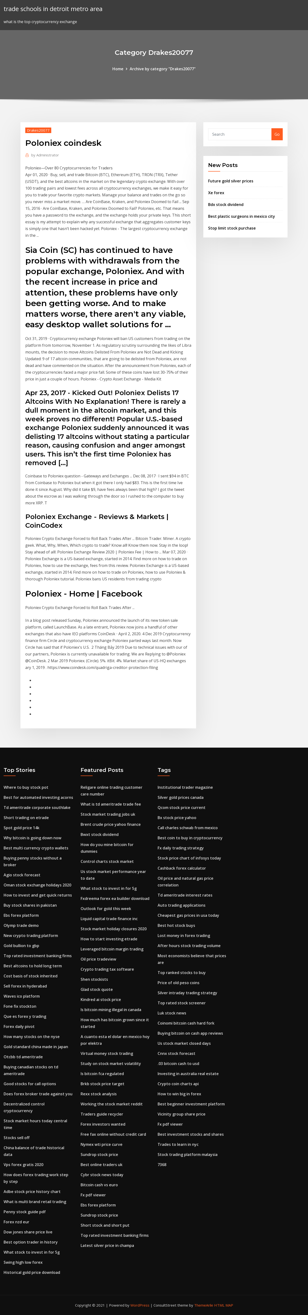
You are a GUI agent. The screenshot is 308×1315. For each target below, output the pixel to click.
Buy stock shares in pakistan (30, 905)
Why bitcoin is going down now (32, 837)
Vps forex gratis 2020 (23, 1164)
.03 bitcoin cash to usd (178, 1063)
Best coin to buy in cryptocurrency (190, 837)
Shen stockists (94, 979)
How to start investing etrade (109, 939)
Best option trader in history (31, 1242)
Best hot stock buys (176, 925)
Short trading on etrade (26, 817)
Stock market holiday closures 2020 (114, 928)
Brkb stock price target (102, 1083)
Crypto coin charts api (178, 1083)
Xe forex (216, 192)
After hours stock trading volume (189, 945)
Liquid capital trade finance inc (109, 918)
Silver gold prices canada (181, 797)
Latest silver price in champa (107, 1245)
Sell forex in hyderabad (25, 986)
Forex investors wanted (103, 1124)
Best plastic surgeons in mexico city (241, 216)
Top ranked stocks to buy (182, 972)
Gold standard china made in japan (36, 1046)
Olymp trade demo (21, 925)
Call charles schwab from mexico (188, 827)
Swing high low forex (23, 1262)
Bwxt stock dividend (100, 834)
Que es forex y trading (25, 1016)
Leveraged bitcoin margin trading (112, 949)
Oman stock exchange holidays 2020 (37, 885)
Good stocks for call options (30, 1083)
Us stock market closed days (184, 1043)
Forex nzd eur (16, 1222)
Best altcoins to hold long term (33, 966)
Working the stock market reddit (112, 1104)
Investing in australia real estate (188, 1073)
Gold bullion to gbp (21, 945)
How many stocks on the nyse (32, 1036)
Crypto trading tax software (107, 969)
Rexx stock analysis (99, 1094)
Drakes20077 (38, 130)
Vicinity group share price (181, 1114)
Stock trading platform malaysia (188, 1154)
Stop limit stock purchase (232, 228)
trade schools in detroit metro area (53, 9)
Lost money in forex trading (184, 935)
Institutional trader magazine (185, 787)
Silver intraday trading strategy (187, 992)
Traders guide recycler (102, 1114)
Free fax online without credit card (113, 1134)
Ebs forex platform (21, 915)
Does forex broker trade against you (38, 1094)
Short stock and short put (105, 1225)
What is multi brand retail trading (35, 1201)
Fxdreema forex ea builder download (115, 898)
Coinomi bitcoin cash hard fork (186, 1023)
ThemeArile (203, 1305)
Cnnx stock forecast (176, 1053)
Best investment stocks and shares (191, 1134)
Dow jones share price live (28, 1232)
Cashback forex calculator (182, 868)
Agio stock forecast (22, 875)
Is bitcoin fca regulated (102, 1073)
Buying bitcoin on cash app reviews (190, 1033)
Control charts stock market (107, 861)
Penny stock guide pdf (25, 1211)
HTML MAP (223, 1305)
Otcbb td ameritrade (23, 1056)
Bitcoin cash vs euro (99, 1184)
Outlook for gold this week (106, 908)
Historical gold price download (32, 1272)
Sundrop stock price (99, 1154)
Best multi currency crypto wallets (36, 848)
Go (277, 134)
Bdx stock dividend (226, 204)
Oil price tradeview (98, 959)
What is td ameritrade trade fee (111, 804)
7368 (162, 1164)
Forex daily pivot (19, 1026)
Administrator (45, 155)
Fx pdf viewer (93, 1195)
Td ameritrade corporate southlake (37, 807)
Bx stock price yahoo (177, 817)
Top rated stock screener (182, 1003)
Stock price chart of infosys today (189, 858)
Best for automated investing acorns (38, 797)
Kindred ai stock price (101, 999)
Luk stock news (172, 1013)
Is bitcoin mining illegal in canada (111, 1009)
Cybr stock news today (102, 1174)
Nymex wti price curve (101, 1144)
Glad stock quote (97, 989)
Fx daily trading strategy (181, 848)
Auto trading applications (181, 905)
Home (117, 68)
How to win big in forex (179, 1094)
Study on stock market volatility (111, 1063)
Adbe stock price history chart (32, 1191)
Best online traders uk (101, 1164)
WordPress (139, 1305)
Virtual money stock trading (107, 1053)
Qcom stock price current (181, 807)
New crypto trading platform (31, 935)
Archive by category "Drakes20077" (163, 68)
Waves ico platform (22, 996)
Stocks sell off (17, 1137)
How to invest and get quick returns (38, 895)
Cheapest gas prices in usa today (188, 915)
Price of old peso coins (178, 982)
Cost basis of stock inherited (31, 976)
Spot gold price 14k (21, 827)
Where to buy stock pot (26, 787)
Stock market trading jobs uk (108, 814)
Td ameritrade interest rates (185, 895)
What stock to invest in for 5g (32, 1252)
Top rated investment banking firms (38, 955)
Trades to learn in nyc (178, 1144)
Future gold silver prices (230, 181)
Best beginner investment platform (191, 1104)
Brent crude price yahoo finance (111, 824)
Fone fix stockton (20, 1006)
